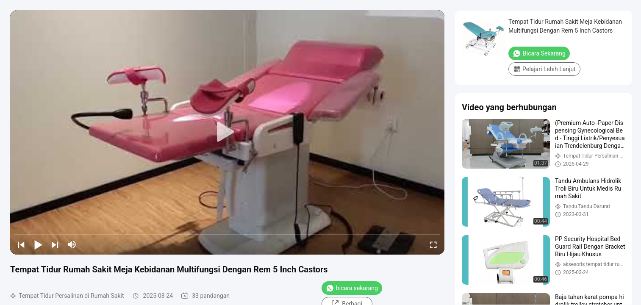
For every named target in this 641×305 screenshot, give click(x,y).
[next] (55, 244)
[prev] (21, 244)
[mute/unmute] (72, 244)
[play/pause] (38, 244)
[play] (227, 132)
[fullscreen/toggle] (433, 244)
